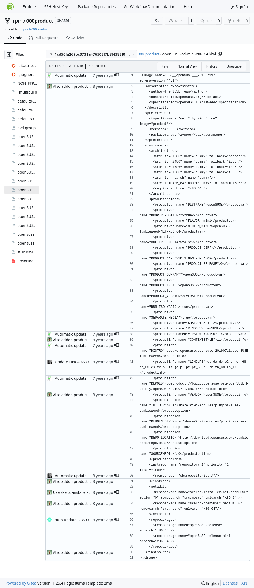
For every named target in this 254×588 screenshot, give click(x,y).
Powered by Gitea (20, 583)
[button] (116, 75)
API (244, 583)
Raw (165, 66)
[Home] (10, 7)
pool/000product (35, 29)
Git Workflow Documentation (149, 6)
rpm (17, 20)
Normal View (187, 66)
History (211, 66)
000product (39, 20)
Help (188, 6)
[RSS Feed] (157, 21)
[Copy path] (220, 54)
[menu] (210, 583)
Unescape (234, 66)
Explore (29, 6)
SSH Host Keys (56, 6)
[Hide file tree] (8, 54)
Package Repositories (97, 6)
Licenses (230, 583)
